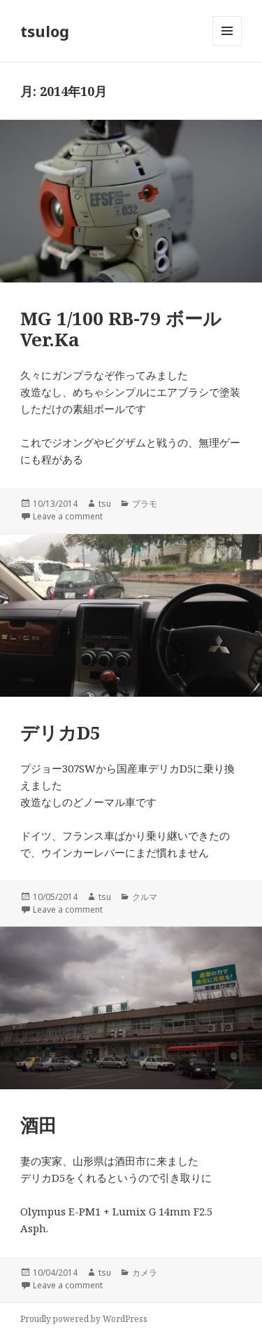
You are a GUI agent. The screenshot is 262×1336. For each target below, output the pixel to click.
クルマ (144, 897)
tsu (105, 504)
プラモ (144, 504)
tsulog (44, 30)
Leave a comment (68, 516)
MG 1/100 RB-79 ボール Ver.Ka (120, 329)
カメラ (144, 1273)
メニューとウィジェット (227, 45)
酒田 (38, 1125)
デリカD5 (60, 732)
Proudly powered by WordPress (83, 1319)
